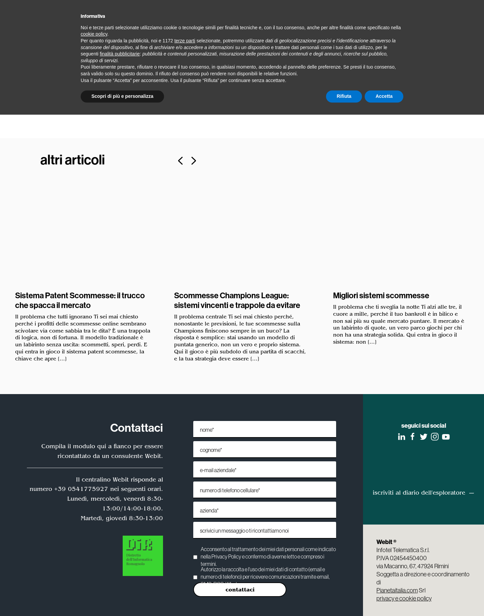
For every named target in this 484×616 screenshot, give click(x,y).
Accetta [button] (384, 96)
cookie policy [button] (94, 34)
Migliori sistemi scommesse (381, 295)
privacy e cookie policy (404, 598)
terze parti (184, 40)
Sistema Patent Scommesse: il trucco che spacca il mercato (80, 300)
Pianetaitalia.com (397, 590)
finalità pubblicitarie (120, 53)
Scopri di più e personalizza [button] (122, 96)
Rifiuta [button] (344, 96)
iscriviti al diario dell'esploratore (419, 492)
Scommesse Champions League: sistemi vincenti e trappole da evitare (237, 300)
